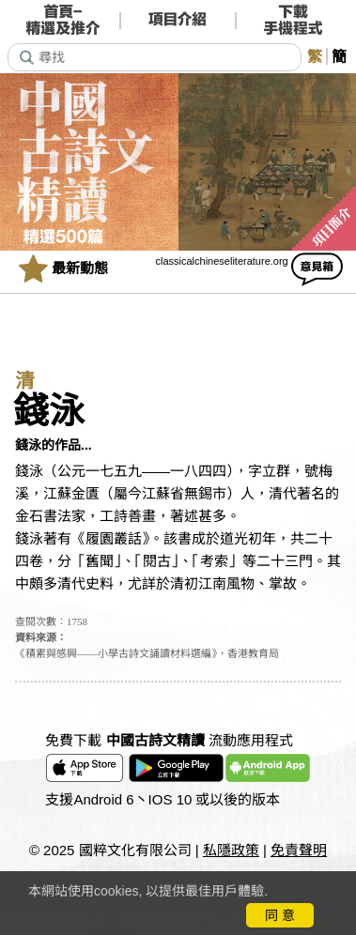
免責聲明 (299, 850)
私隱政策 (231, 850)
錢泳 (49, 411)
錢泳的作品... (53, 444)
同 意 (280, 915)
